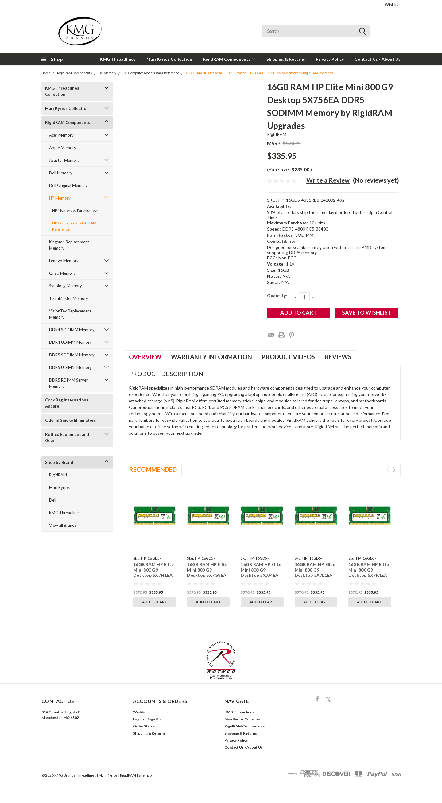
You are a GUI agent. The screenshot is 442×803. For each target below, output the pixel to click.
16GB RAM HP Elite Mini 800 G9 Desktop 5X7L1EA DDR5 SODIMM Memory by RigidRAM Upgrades (316, 578)
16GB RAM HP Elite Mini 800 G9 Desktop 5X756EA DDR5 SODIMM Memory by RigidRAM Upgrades (259, 73)
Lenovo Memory (64, 260)
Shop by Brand (59, 462)
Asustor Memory (64, 160)
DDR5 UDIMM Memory (70, 367)
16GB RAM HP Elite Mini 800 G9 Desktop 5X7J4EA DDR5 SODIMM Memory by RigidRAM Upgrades (262, 578)
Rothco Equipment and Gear (67, 437)
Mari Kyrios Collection (169, 59)
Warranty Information (211, 356)
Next (394, 470)
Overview (145, 356)
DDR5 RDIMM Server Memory (68, 383)
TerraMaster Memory (68, 298)
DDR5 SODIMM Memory (72, 354)
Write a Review (328, 180)
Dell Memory (60, 172)
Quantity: (277, 295)
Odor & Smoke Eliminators (70, 420)
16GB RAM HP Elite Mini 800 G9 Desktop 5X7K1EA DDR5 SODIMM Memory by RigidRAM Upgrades (369, 578)
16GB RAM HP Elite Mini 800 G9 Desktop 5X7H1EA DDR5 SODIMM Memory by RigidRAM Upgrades (154, 578)
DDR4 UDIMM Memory (70, 342)
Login (137, 719)
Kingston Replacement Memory (69, 244)
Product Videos (288, 356)
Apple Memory (62, 147)
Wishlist (392, 4)
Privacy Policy (330, 59)
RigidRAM (58, 474)
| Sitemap (144, 775)
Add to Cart (155, 601)
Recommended (153, 469)
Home (46, 73)
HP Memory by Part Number (75, 210)
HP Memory (107, 73)
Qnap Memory (62, 273)
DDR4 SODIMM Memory (72, 329)
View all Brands (62, 525)
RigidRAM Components (229, 59)
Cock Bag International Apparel (67, 403)
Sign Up (154, 719)
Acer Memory (61, 135)
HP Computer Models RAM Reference (151, 73)
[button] (221, 660)
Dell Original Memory (68, 185)
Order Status (144, 726)
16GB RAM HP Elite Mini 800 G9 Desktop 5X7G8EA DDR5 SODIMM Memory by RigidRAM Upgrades (208, 578)
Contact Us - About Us (378, 59)
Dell (52, 500)
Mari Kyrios (59, 487)
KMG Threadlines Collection (62, 91)
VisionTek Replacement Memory (70, 314)
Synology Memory (65, 285)
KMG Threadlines (118, 59)
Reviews (337, 356)
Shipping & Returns (285, 59)
